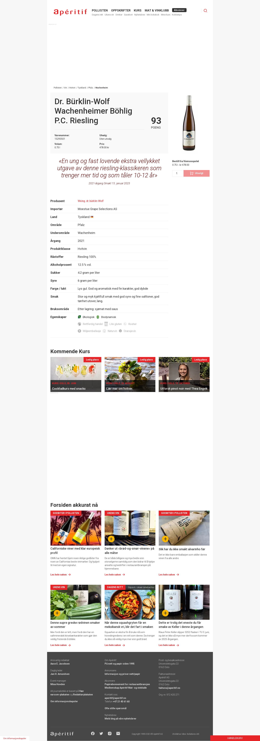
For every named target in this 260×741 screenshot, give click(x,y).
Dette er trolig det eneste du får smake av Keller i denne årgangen (181, 625)
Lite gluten (115, 324)
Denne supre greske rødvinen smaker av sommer (75, 625)
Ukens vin (109, 14)
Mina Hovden (57, 684)
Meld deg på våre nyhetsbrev (120, 718)
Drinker (119, 14)
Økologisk (89, 317)
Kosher (132, 324)
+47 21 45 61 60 (121, 701)
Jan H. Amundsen (59, 674)
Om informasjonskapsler (64, 701)
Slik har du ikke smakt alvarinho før (182, 549)
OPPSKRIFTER (120, 10)
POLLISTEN (100, 10)
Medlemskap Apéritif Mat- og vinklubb (126, 687)
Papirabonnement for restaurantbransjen (127, 684)
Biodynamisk (108, 317)
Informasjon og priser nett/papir (122, 674)
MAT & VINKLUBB (157, 10)
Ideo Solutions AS (190, 734)
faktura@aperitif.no (169, 688)
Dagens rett (97, 14)
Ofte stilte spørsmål (116, 708)
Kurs (137, 10)
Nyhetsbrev (139, 14)
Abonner (179, 10)
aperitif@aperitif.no (115, 698)
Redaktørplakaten (83, 694)
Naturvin (112, 331)
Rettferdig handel (93, 324)
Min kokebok (153, 14)
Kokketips (177, 14)
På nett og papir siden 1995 (119, 663)
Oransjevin (130, 331)
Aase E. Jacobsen (60, 663)
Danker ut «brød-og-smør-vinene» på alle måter (129, 550)
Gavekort (128, 14)
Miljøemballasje (92, 331)
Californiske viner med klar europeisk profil (75, 550)
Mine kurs (165, 14)
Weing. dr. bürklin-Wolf (91, 201)
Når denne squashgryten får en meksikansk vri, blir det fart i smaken (129, 625)
